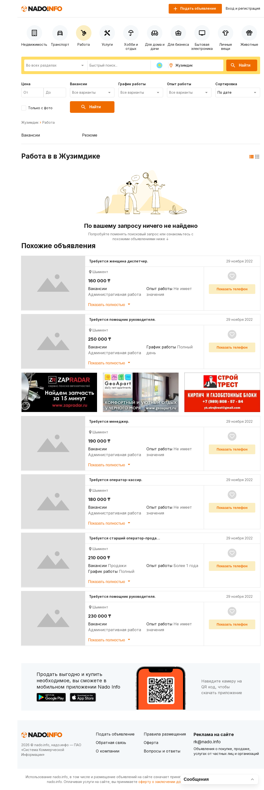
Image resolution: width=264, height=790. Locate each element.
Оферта (151, 742)
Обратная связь (111, 742)
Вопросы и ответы (162, 751)
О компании (107, 751)
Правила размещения (165, 734)
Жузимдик (29, 122)
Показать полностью (110, 304)
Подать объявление (115, 734)
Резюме (89, 135)
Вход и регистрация (243, 8)
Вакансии (30, 135)
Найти (240, 65)
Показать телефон (232, 289)
